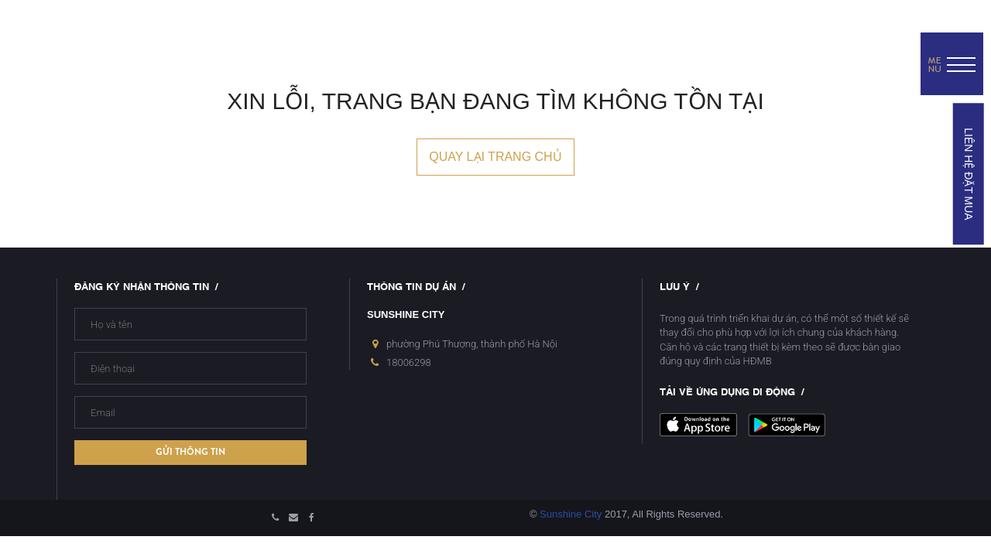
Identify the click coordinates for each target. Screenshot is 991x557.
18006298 (408, 362)
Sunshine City (571, 514)
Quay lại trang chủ (495, 156)
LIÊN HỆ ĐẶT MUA (968, 174)
